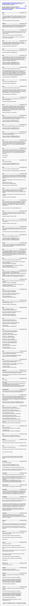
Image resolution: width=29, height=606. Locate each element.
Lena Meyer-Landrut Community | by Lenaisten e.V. (12, 2)
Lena (24, 2)
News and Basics (14, 3)
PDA (26, 6)
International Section (6, 3)
